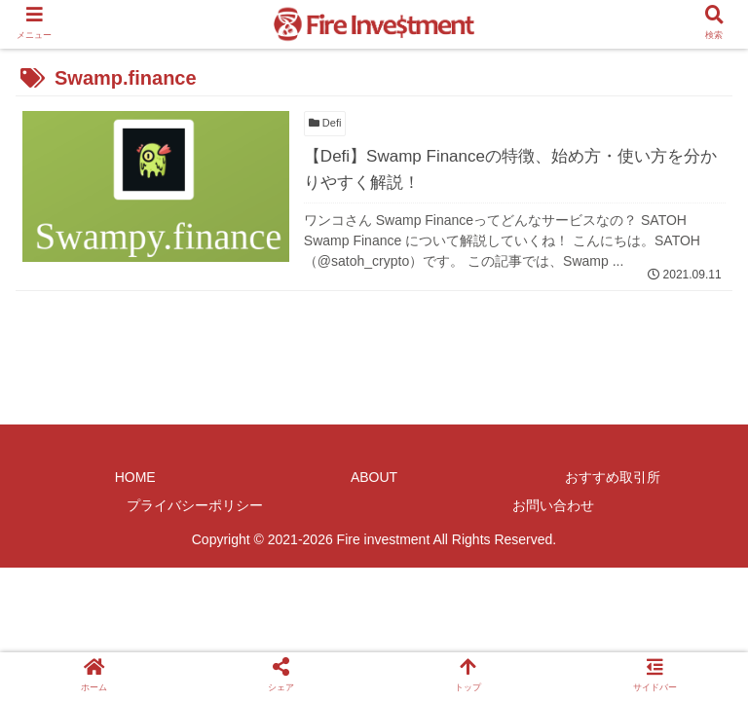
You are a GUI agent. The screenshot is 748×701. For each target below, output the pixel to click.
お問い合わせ (553, 505)
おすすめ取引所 (612, 477)
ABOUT (374, 477)
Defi (325, 123)
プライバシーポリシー (195, 505)
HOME (135, 477)
